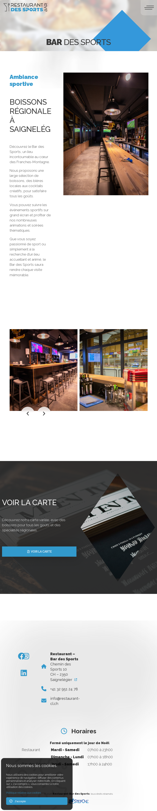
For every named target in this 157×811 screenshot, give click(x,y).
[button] (28, 413)
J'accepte (17, 801)
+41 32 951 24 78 (64, 689)
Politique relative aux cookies (23, 792)
